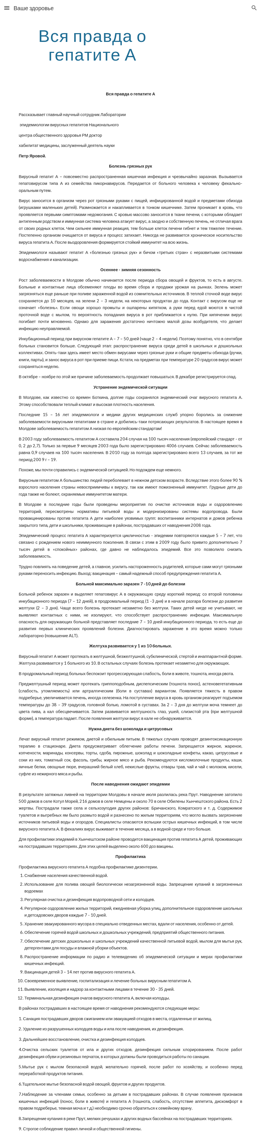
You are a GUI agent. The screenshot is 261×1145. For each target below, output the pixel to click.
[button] (7, 8)
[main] (92, 45)
